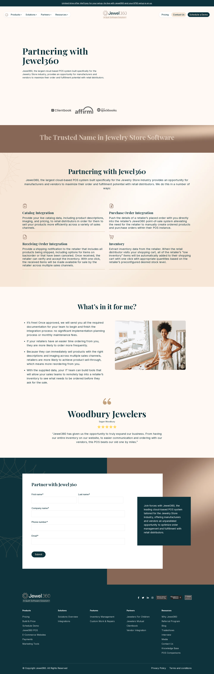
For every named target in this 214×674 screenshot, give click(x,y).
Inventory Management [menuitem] (102, 616)
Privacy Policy (158, 668)
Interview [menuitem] (166, 634)
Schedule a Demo (198, 14)
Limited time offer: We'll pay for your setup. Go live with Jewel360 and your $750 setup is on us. (107, 3)
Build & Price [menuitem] (28, 621)
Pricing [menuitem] (25, 616)
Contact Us (179, 14)
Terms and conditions (180, 668)
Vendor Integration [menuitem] (136, 630)
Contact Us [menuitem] (167, 643)
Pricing (165, 14)
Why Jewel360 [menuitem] (169, 616)
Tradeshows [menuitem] (168, 630)
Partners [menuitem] (131, 610)
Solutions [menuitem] (62, 610)
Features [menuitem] (94, 610)
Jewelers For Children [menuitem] (138, 616)
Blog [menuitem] (164, 625)
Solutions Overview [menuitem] (68, 616)
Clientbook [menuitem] (132, 625)
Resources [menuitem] (166, 610)
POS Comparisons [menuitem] (171, 652)
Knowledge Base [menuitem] (170, 648)
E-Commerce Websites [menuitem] (34, 634)
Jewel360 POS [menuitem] (30, 630)
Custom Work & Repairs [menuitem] (102, 621)
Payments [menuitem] (27, 639)
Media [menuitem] (165, 639)
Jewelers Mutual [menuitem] (135, 621)
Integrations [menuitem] (64, 621)
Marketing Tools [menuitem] (30, 643)
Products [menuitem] (26, 610)
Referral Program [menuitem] (171, 621)
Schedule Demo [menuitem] (30, 625)
